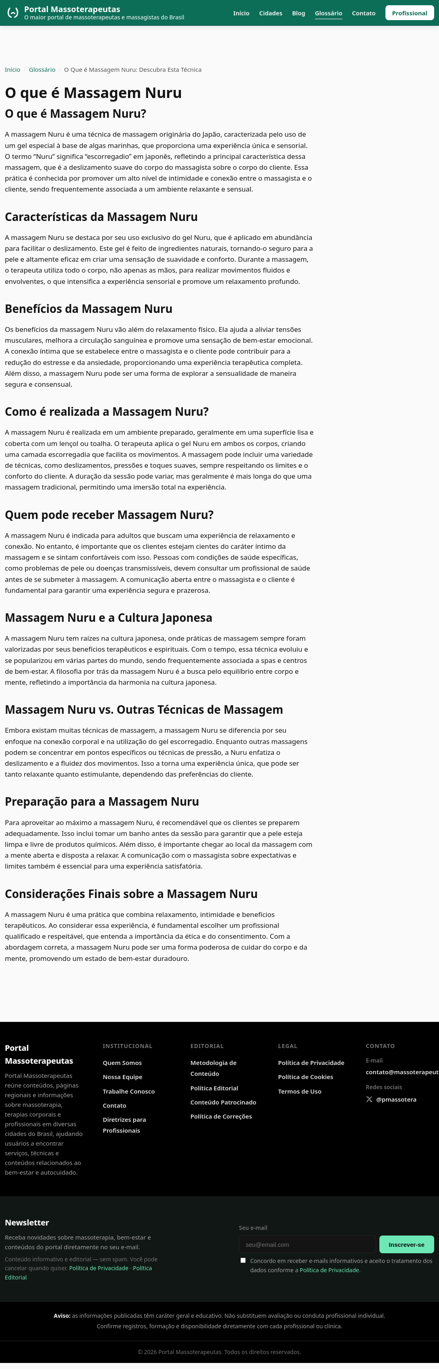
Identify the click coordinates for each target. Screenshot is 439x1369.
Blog (298, 13)
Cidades (271, 13)
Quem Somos (122, 1063)
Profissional (410, 13)
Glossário (328, 13)
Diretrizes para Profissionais (124, 1124)
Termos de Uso (300, 1091)
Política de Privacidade (311, 1063)
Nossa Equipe (122, 1077)
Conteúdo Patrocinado (224, 1102)
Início (241, 13)
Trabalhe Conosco (129, 1091)
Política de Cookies (305, 1077)
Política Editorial (214, 1088)
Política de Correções (221, 1116)
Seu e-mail (253, 1227)
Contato (364, 13)
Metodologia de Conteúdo (214, 1068)
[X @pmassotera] (391, 1099)
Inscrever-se (407, 1244)
